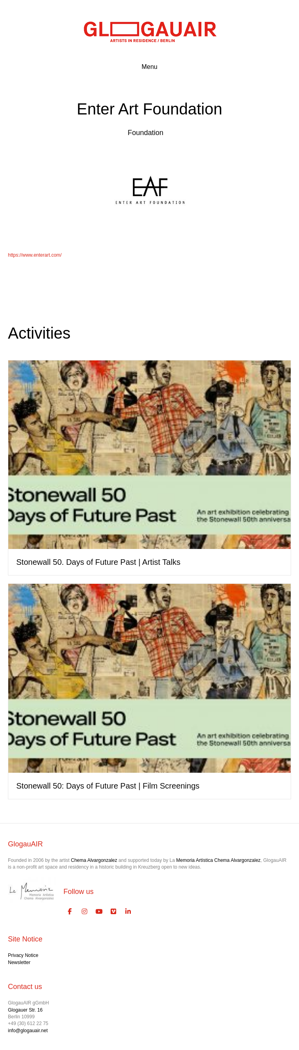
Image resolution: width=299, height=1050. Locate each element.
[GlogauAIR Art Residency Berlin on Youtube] (99, 911)
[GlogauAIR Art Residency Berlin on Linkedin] (128, 911)
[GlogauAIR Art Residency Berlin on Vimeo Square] (113, 911)
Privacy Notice (23, 955)
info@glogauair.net (28, 1030)
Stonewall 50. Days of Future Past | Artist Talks (98, 562)
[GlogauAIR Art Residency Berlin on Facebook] (69, 911)
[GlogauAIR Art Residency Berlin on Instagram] (84, 911)
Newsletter (19, 962)
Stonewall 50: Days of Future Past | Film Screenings (107, 785)
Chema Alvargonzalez (94, 860)
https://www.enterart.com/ (34, 255)
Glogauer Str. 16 (25, 1010)
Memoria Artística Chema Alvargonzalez (218, 860)
